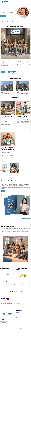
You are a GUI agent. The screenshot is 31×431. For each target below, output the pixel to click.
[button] (29, 1)
